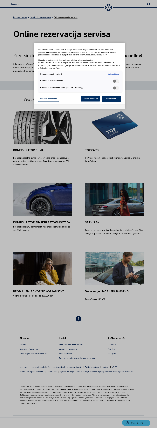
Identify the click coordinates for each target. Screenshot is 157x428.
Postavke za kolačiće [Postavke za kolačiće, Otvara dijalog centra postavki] (48, 98)
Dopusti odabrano (90, 98)
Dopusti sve (111, 98)
